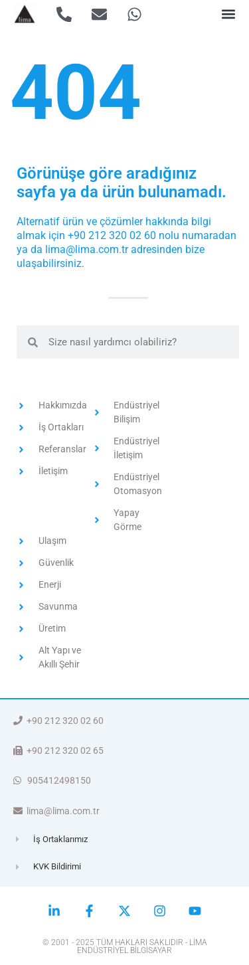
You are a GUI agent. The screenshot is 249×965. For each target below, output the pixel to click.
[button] (228, 14)
